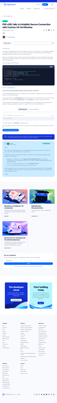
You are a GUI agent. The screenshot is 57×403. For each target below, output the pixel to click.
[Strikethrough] (7, 115)
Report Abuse (23, 369)
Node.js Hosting (5, 380)
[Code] (23, 115)
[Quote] (19, 115)
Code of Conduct (41, 353)
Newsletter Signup (42, 342)
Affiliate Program (5, 338)
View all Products (23, 360)
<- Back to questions (7, 16)
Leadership (4, 327)
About (3, 325)
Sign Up (7, 216)
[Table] (21, 115)
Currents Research (42, 332)
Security (4, 345)
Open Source (41, 340)
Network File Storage (24, 347)
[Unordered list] (16, 115)
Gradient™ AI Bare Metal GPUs (26, 327)
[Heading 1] (12, 115)
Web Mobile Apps (6, 382)
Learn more (35, 216)
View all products (16, 300)
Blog (3, 329)
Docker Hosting (5, 378)
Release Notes (41, 351)
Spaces (22, 343)
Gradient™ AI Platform (24, 331)
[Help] (53, 115)
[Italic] (5, 115)
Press (3, 340)
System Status (23, 371)
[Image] (10, 115)
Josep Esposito (11, 37)
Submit (28, 263)
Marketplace (41, 343)
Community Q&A (41, 327)
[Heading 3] (15, 115)
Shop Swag (40, 355)
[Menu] (52, 4)
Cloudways (22, 358)
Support (22, 365)
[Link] (9, 115)
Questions (29, 8)
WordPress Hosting (6, 384)
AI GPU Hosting (5, 365)
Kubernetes (22, 334)
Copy (51, 66)
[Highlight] (11, 115)
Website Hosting (5, 374)
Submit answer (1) (23, 109)
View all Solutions (5, 387)
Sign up (45, 4)
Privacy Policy (39, 266)
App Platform (23, 338)
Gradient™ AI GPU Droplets (25, 325)
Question (5, 21)
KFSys (11, 143)
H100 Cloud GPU (5, 367)
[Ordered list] (18, 115)
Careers (4, 331)
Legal (3, 342)
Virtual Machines (5, 385)
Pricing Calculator (41, 347)
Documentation (41, 349)
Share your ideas (23, 373)
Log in (38, 4)
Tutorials (22, 8)
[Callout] (20, 115)
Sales (21, 367)
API (21, 349)
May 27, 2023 (13, 144)
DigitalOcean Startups (42, 334)
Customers (4, 332)
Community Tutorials (42, 325)
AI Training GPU (5, 369)
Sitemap (18, 394)
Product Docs (37, 8)
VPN (3, 376)
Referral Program (5, 336)
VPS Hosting (4, 373)
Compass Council (41, 338)
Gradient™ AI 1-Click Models (26, 329)
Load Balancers (23, 340)
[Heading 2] (14, 115)
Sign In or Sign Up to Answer (10, 130)
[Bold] (3, 115)
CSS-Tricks (40, 329)
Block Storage (23, 345)
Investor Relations (6, 347)
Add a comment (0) (33, 109)
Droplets (22, 332)
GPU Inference (5, 371)
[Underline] (6, 115)
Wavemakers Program (42, 336)
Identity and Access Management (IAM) (28, 356)
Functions (22, 336)
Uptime (21, 351)
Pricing (39, 345)
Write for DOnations (42, 331)
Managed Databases (24, 342)
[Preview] (51, 115)
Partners (4, 334)
